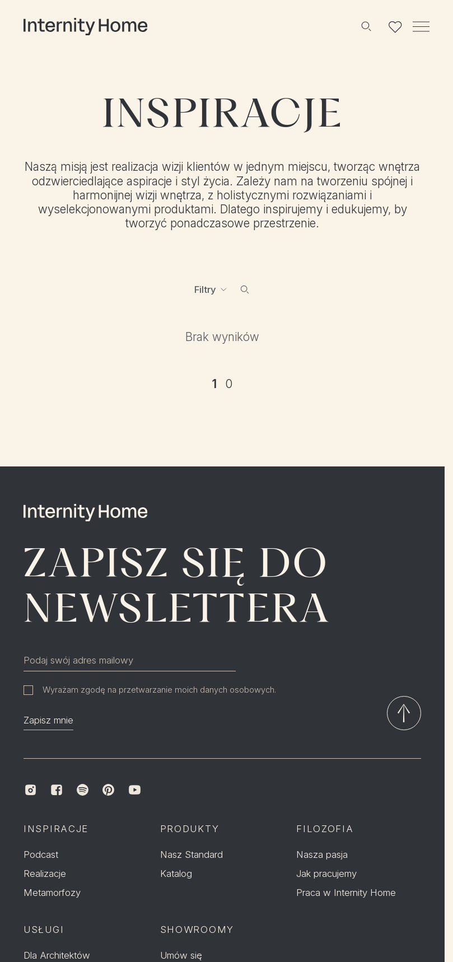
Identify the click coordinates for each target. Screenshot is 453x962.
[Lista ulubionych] (395, 26)
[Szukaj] (365, 26)
